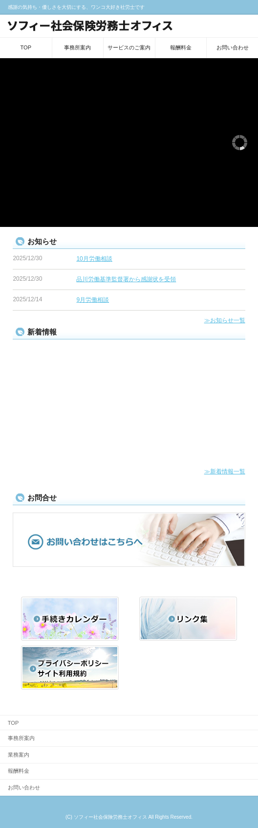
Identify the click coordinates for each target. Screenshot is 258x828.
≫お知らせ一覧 (224, 320)
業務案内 (18, 755)
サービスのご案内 (129, 47)
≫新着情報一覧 (224, 471)
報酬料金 (181, 47)
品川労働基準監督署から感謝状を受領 (126, 279)
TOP (26, 47)
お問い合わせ (232, 47)
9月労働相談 (92, 299)
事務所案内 (77, 47)
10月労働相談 (94, 258)
